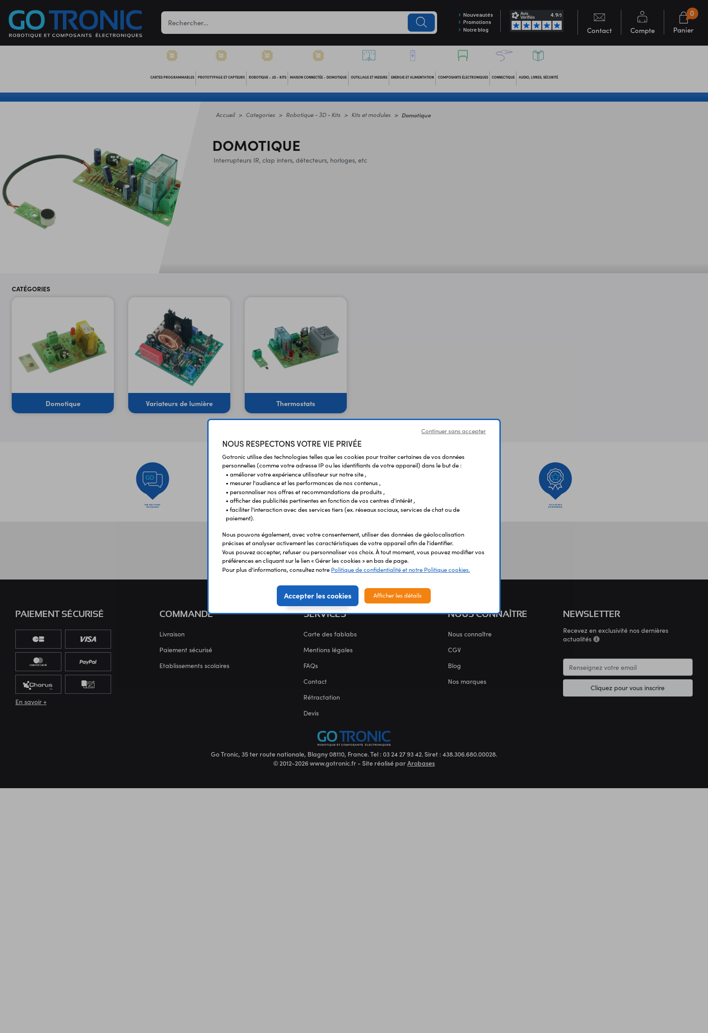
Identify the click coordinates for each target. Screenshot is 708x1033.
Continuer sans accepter (453, 431)
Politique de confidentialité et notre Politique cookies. (400, 570)
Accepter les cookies (317, 595)
